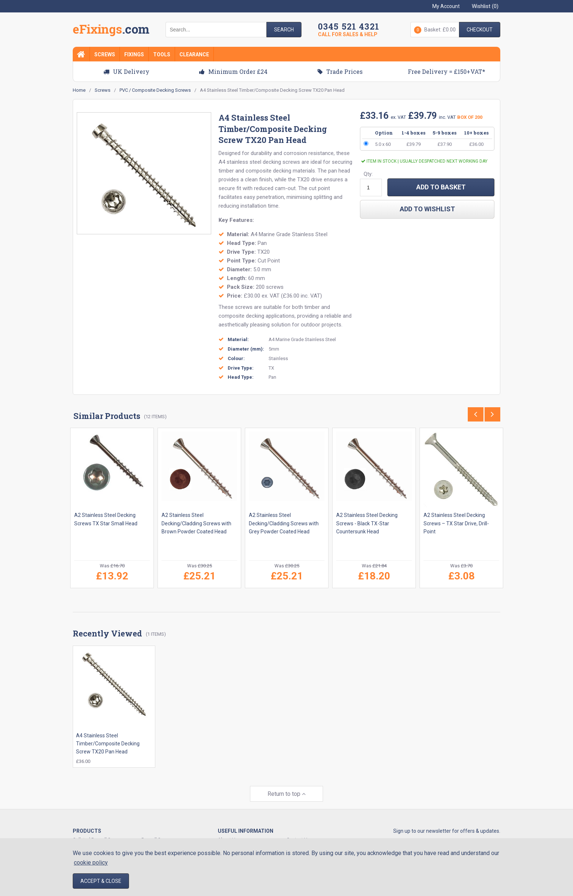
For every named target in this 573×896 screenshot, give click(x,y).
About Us (228, 829)
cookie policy (91, 862)
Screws (104, 54)
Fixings (134, 54)
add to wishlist (427, 209)
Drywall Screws (157, 829)
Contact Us (298, 829)
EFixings (111, 30)
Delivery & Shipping (306, 837)
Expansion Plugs (158, 837)
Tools (161, 54)
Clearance (194, 54)
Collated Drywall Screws (98, 829)
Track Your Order (235, 837)
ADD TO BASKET (441, 187)
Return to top (286, 783)
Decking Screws (90, 837)
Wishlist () (485, 6)
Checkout (480, 30)
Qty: (368, 174)
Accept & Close (100, 881)
